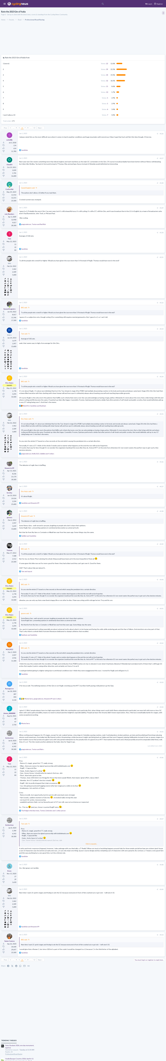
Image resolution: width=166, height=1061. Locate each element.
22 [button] (85, 63)
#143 (123, 729)
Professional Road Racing (141, 138)
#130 (123, 233)
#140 (123, 609)
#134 (123, 381)
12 (60, 128)
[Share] (119, 134)
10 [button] (85, 92)
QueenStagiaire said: (53, 188)
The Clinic (136, 283)
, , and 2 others (68, 745)
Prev (31, 128)
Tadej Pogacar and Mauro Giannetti (146, 278)
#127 (123, 158)
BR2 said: (49, 307)
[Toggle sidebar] (162, 13)
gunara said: (50, 649)
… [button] (38, 128)
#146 (123, 811)
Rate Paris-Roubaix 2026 (142, 205)
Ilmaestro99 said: (52, 541)
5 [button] (86, 98)
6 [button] (86, 109)
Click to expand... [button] (85, 454)
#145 (123, 778)
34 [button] (85, 75)
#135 (123, 429)
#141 (123, 644)
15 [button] (85, 86)
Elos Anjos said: (51, 434)
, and (59, 224)
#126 (123, 134)
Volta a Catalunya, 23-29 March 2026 (146, 167)
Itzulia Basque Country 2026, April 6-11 (147, 143)
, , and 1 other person (69, 864)
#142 (123, 681)
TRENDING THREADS (137, 125)
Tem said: (49, 338)
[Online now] (35, 187)
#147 (123, 872)
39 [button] (85, 69)
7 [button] (86, 115)
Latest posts (134, 217)
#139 (123, 569)
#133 (123, 333)
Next (65, 128)
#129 (123, 208)
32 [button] (85, 81)
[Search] (66, 4)
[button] (4, 4)
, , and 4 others (63, 478)
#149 (123, 947)
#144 (123, 753)
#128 (123, 183)
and (56, 528)
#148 (123, 922)
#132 (123, 303)
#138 (123, 536)
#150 (123, 993)
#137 (123, 511)
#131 (123, 257)
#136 (123, 486)
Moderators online (137, 300)
